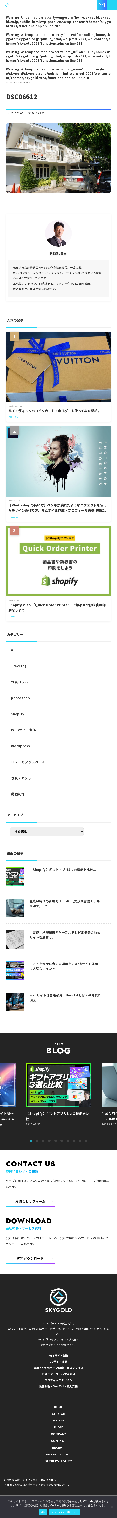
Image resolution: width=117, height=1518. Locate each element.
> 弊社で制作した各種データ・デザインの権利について (36, 1484)
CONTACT (58, 1441)
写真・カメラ (21, 777)
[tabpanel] (58, 1099)
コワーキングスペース (28, 761)
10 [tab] (86, 1141)
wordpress (20, 745)
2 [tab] (37, 1141)
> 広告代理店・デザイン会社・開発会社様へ (30, 1480)
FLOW (58, 1427)
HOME (58, 1407)
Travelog (19, 665)
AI (13, 649)
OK (43, 1511)
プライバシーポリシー (64, 1511)
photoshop (20, 697)
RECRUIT (58, 1448)
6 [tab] (62, 1141)
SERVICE (58, 1414)
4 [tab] (49, 1141)
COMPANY (58, 1434)
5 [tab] (55, 1141)
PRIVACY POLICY (58, 1454)
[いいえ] (112, 1507)
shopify (17, 713)
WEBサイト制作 (23, 729)
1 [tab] (31, 1141)
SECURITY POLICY (58, 1461)
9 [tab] (80, 1141)
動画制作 (18, 793)
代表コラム (19, 681)
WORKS (58, 1421)
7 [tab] (68, 1141)
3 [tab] (43, 1141)
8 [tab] (74, 1141)
